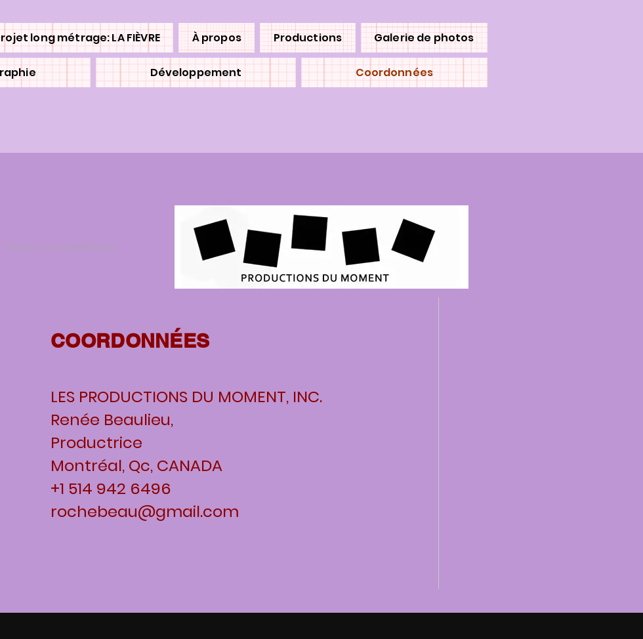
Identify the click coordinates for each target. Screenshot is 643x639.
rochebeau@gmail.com (145, 511)
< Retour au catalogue (57, 247)
